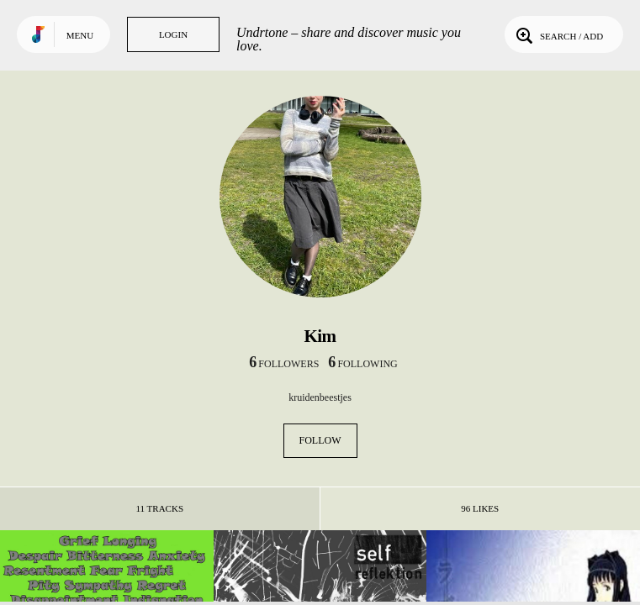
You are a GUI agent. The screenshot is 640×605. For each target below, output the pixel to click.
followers (284, 364)
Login (173, 34)
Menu (79, 35)
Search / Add (558, 34)
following (362, 364)
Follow (320, 440)
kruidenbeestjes (320, 397)
